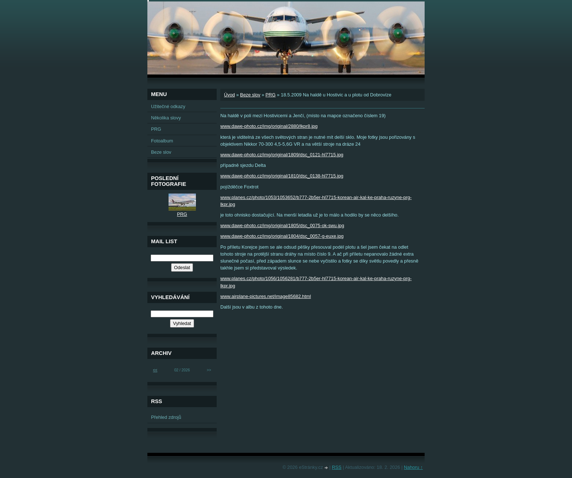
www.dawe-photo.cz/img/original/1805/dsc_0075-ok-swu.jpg (282, 225)
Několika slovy (166, 118)
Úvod (229, 94)
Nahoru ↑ (413, 467)
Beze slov (250, 94)
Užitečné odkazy (168, 106)
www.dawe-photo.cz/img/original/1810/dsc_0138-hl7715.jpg (281, 176)
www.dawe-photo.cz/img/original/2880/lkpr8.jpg (269, 126)
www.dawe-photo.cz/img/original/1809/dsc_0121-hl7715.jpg (281, 154)
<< (155, 370)
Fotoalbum (162, 141)
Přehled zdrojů (166, 417)
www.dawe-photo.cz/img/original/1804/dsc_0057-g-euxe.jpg (282, 236)
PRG (271, 94)
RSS (336, 467)
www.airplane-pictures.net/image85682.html (265, 296)
